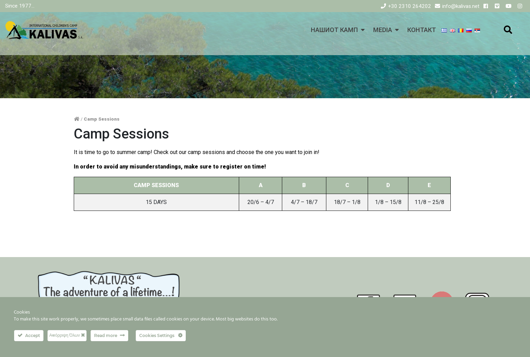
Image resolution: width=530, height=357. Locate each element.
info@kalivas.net (460, 6)
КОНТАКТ (421, 29)
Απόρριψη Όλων (67, 335)
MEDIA (382, 29)
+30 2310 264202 (409, 6)
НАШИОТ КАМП (334, 29)
